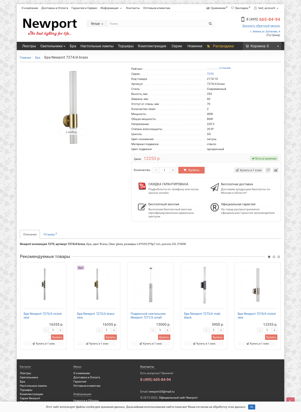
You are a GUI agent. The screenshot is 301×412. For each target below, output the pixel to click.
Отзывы (50, 234)
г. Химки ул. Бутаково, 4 (265, 31)
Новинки (194, 46)
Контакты (133, 8)
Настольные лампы (97, 46)
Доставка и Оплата (54, 8)
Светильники (52, 45)
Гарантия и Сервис (84, 8)
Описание (30, 234)
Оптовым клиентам (156, 8)
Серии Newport (30, 398)
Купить (191, 170)
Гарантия (79, 381)
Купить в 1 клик (43, 343)
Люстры (29, 46)
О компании (30, 8)
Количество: (142, 170)
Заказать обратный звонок (261, 25)
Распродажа (220, 46)
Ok (251, 407)
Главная (25, 57)
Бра (73, 46)
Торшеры (126, 46)
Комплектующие (152, 46)
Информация (112, 8)
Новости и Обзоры (86, 400)
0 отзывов (225, 68)
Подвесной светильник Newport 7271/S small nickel (148, 317)
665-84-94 (263, 19)
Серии (177, 46)
